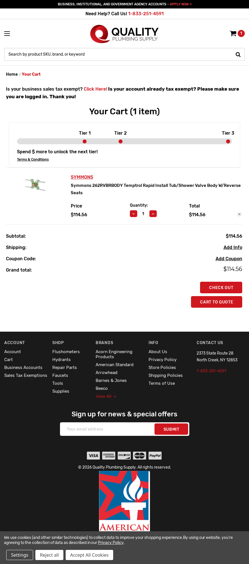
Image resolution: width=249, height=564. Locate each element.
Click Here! (95, 89)
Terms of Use (162, 383)
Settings (19, 555)
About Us (158, 351)
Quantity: (139, 205)
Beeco (102, 388)
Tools (57, 383)
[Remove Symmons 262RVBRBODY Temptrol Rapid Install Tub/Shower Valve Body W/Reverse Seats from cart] (239, 214)
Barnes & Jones (111, 380)
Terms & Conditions (33, 159)
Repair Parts (64, 367)
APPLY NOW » (181, 4)
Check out (221, 287)
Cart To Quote (216, 302)
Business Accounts (23, 367)
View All (106, 396)
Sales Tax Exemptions (25, 375)
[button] (124, 513)
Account (12, 351)
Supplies (60, 391)
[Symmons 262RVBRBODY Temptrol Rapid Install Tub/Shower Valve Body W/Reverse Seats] (143, 213)
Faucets (60, 375)
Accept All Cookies (89, 555)
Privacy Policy (163, 359)
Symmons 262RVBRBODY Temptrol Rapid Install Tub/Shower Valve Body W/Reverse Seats (156, 189)
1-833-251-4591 (146, 13)
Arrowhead (106, 372)
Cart (8, 359)
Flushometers (66, 351)
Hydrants (61, 359)
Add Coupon (229, 258)
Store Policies (162, 367)
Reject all (49, 555)
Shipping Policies (166, 375)
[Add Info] (233, 247)
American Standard (115, 364)
